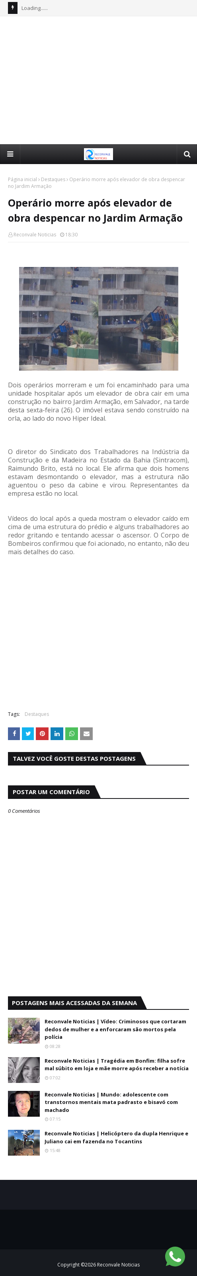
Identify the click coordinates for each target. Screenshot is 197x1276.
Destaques (53, 179)
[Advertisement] (102, 79)
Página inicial (22, 179)
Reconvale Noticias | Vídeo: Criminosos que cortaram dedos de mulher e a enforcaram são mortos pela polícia (115, 1029)
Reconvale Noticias (35, 234)
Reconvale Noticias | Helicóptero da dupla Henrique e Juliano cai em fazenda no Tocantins (116, 1137)
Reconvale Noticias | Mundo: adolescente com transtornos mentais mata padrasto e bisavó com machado (111, 1102)
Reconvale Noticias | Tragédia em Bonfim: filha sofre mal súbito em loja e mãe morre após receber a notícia (117, 1064)
